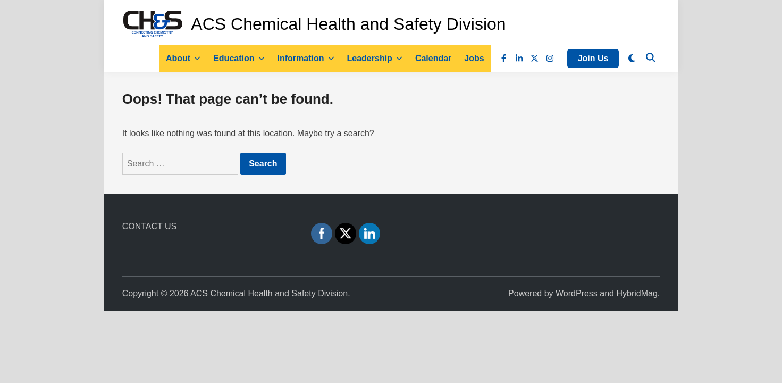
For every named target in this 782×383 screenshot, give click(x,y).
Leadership (374, 58)
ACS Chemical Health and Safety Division (348, 24)
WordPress (577, 293)
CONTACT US (149, 226)
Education (238, 58)
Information (306, 58)
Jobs (474, 58)
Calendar (433, 58)
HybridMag (636, 293)
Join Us (593, 58)
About (183, 58)
